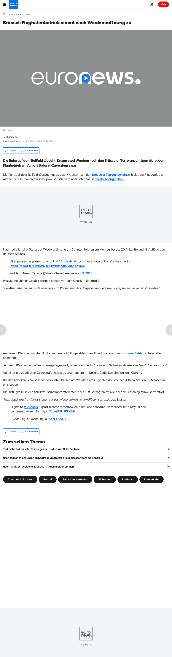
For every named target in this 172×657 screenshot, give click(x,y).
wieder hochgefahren (110, 179)
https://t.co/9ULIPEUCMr (57, 411)
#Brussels (65, 261)
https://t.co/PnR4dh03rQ (27, 266)
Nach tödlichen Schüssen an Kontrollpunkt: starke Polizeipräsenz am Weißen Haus (53, 457)
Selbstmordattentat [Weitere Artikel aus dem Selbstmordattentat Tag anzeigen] (75, 479)
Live (163, 4)
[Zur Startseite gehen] (13, 4)
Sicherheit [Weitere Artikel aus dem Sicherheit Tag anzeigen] (104, 479)
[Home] (4, 14)
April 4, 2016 (57, 419)
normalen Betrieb (132, 353)
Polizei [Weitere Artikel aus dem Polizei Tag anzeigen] (47, 479)
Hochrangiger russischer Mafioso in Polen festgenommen (38, 466)
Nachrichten (15, 14)
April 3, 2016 (83, 273)
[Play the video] (86, 78)
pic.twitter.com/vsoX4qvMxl (65, 266)
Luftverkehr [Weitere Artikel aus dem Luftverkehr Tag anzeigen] (151, 479)
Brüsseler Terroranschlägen (111, 174)
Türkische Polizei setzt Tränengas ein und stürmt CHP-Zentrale (41, 449)
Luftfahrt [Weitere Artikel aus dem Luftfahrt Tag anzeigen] (127, 479)
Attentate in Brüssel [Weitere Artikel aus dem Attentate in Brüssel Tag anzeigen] (20, 479)
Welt (28, 14)
